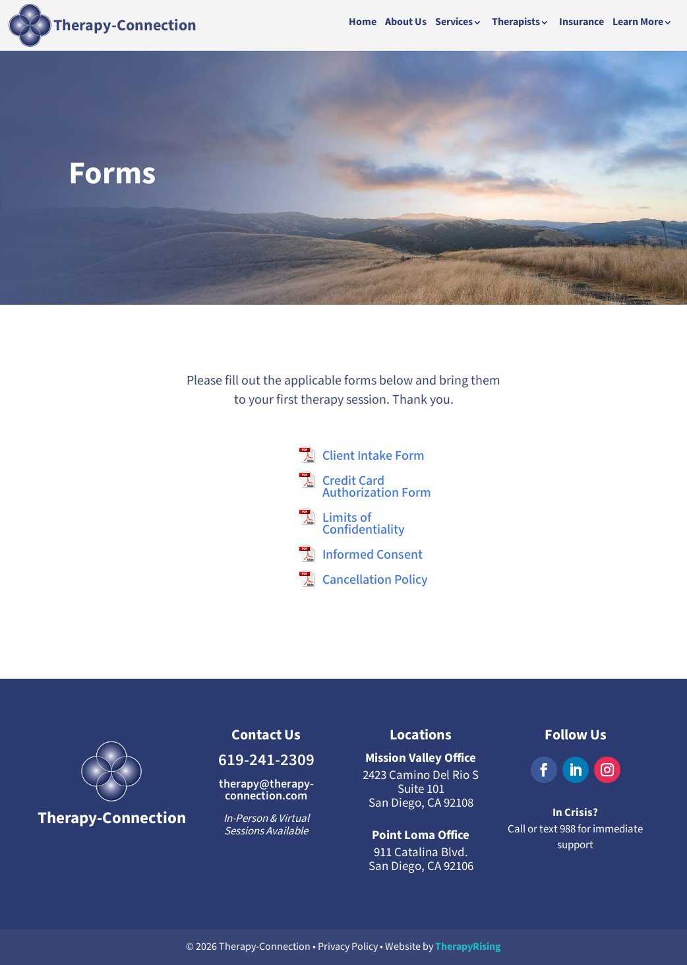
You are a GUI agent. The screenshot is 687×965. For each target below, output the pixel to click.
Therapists (516, 23)
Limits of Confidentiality (363, 523)
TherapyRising (468, 947)
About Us (406, 23)
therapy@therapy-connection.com (266, 789)
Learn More (637, 23)
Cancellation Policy (375, 579)
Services (454, 23)
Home (362, 23)
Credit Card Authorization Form (376, 486)
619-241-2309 (266, 760)
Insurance (581, 23)
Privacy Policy (348, 947)
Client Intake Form (373, 455)
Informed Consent (372, 554)
